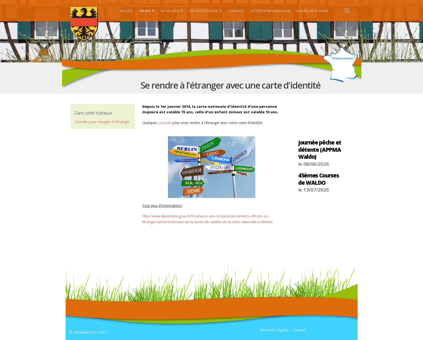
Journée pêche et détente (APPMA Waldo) (319, 149)
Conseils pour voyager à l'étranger (102, 121)
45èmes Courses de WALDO (318, 178)
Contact (298, 330)
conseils (164, 122)
